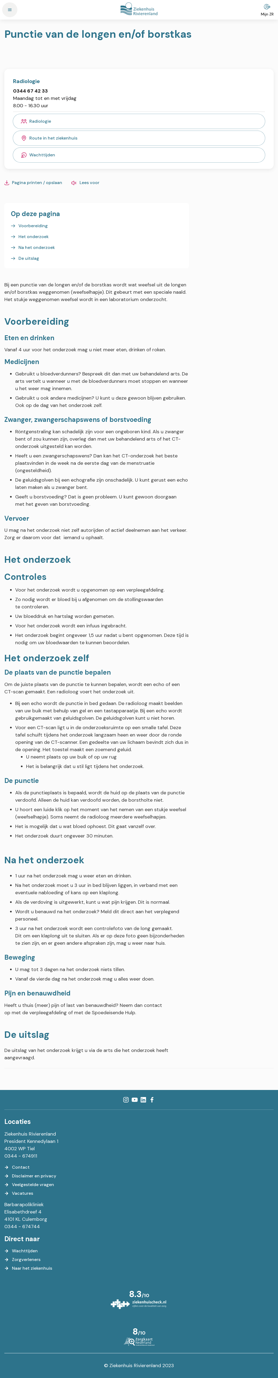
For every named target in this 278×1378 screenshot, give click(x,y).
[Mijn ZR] (267, 9)
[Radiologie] (139, 121)
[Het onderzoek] (30, 236)
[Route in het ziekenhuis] (139, 138)
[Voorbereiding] (29, 226)
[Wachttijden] (139, 155)
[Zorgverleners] (22, 1259)
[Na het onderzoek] (33, 247)
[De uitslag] (25, 258)
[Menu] (9, 9)
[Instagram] (126, 1099)
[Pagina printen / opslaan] (33, 182)
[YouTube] (134, 1099)
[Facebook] (152, 1099)
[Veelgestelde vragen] (29, 1184)
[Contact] (17, 1167)
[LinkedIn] (143, 1099)
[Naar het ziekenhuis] (28, 1268)
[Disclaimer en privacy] (30, 1176)
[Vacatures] (18, 1193)
